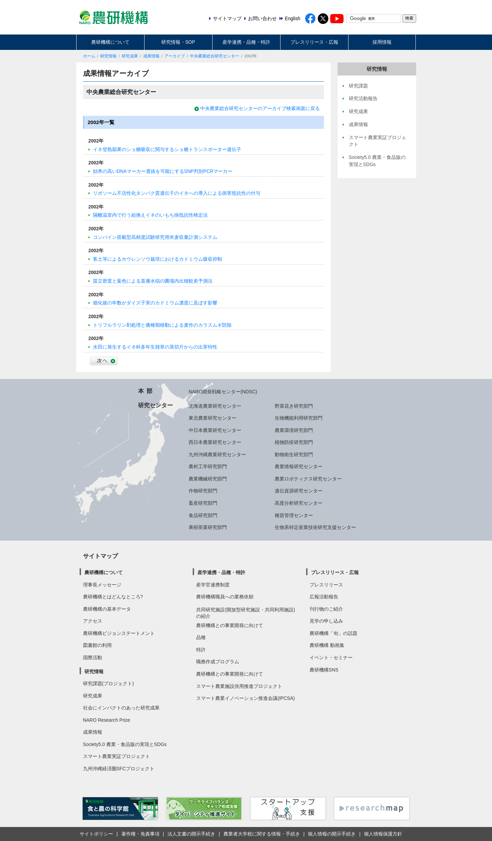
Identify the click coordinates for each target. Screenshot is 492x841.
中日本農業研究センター (215, 430)
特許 (201, 649)
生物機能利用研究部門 (299, 418)
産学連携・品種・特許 (246, 42)
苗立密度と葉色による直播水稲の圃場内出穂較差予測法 (153, 281)
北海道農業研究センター (215, 406)
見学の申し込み (326, 621)
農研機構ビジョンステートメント (119, 633)
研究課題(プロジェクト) (108, 683)
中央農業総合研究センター (214, 56)
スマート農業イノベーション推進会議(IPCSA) (245, 698)
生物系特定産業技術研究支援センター (315, 527)
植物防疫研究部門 (294, 442)
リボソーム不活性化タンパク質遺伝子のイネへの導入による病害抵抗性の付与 (176, 193)
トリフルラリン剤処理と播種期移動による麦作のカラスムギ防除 (162, 325)
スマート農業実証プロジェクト (116, 756)
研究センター (155, 405)
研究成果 (130, 56)
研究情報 (108, 56)
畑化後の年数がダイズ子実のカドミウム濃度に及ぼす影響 (155, 303)
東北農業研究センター (212, 418)
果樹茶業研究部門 (208, 527)
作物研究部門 (203, 490)
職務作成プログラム (217, 661)
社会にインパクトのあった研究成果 (121, 707)
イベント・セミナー (331, 657)
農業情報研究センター (299, 466)
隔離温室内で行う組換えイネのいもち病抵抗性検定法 (150, 215)
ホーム (89, 56)
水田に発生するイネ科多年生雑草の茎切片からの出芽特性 (155, 347)
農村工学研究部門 (208, 466)
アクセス (92, 621)
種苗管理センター (294, 515)
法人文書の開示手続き (191, 834)
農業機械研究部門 (208, 478)
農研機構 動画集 (327, 645)
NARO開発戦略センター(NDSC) (223, 391)
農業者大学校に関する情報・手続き (261, 834)
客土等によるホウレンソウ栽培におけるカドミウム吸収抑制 (157, 259)
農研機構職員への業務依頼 (225, 596)
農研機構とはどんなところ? (113, 596)
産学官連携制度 (213, 584)
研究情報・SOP (178, 42)
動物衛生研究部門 (294, 454)
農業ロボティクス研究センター (308, 478)
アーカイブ (174, 56)
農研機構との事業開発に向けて (229, 625)
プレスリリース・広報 (314, 42)
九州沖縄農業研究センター (217, 454)
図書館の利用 (97, 645)
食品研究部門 (203, 515)
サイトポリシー (96, 834)
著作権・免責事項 (140, 834)
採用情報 (382, 42)
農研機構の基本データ (107, 609)
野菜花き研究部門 (294, 406)
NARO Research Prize (106, 720)
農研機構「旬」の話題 (333, 633)
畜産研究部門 (203, 503)
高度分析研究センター (299, 503)
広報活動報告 (324, 596)
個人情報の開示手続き (332, 834)
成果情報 (151, 56)
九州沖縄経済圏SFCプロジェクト (119, 768)
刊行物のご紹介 (326, 609)
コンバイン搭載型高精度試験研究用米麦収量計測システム (155, 237)
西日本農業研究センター (215, 442)
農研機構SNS (324, 670)
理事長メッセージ (102, 584)
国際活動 (92, 657)
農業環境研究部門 (294, 430)
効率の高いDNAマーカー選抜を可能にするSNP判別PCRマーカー (163, 171)
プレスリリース (326, 584)
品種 (201, 637)
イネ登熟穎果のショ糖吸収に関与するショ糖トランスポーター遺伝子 (167, 149)
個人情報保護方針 (383, 834)
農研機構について (110, 42)
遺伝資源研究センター (299, 490)
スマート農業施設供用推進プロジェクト (239, 686)
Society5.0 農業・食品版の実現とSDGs (125, 744)
